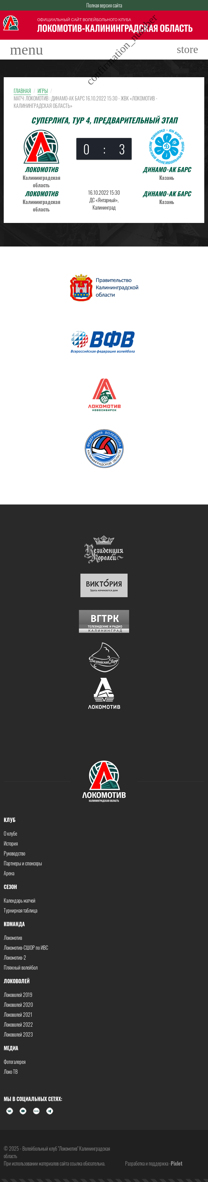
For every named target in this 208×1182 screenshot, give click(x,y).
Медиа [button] (11, 1048)
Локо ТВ (11, 1071)
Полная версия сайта (104, 5)
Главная (22, 91)
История (11, 843)
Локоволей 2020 (18, 1004)
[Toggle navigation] (26, 49)
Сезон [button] (10, 887)
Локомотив (13, 937)
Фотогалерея (14, 1061)
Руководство (14, 853)
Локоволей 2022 (18, 1024)
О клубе (10, 833)
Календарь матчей (19, 900)
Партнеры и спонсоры (23, 863)
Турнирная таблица (20, 910)
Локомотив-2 (15, 957)
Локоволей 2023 (18, 1034)
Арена (9, 873)
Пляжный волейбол (21, 967)
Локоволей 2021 (18, 1014)
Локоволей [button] (16, 981)
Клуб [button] (10, 820)
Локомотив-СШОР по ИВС (26, 947)
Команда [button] (14, 924)
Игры (43, 91)
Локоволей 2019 (18, 994)
